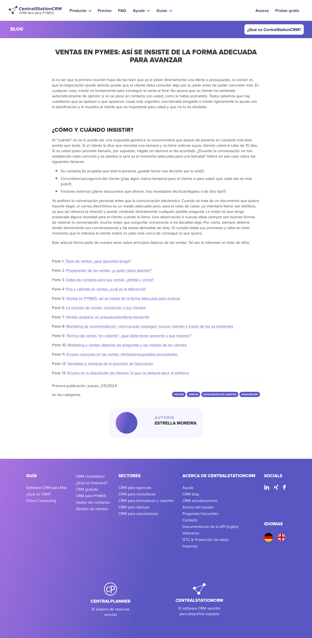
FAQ (122, 10)
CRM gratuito (87, 489)
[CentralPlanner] (110, 600)
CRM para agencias (135, 487)
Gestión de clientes (92, 508)
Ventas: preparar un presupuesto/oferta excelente (107, 317)
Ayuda (187, 487)
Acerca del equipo (197, 507)
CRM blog (190, 494)
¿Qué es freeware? (91, 482)
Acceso (262, 10)
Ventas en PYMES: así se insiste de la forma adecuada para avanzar (123, 298)
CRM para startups (134, 507)
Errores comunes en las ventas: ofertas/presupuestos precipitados (122, 354)
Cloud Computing (41, 500)
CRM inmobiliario (90, 476)
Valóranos (190, 533)
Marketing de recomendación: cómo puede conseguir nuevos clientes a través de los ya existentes (149, 326)
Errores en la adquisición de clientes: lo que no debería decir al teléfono (128, 373)
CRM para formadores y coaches (146, 500)
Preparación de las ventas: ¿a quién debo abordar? (108, 270)
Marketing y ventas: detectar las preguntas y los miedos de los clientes (127, 345)
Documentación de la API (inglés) (210, 526)
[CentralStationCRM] (199, 600)
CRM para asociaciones (138, 513)
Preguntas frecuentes (200, 513)
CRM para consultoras (137, 494)
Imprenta (189, 546)
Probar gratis (287, 10)
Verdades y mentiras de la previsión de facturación (110, 363)
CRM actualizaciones (200, 500)
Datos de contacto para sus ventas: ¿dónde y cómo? (110, 279)
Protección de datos (212, 539)
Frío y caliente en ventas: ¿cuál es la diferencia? (106, 289)
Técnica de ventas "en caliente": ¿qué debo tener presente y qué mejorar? (128, 335)
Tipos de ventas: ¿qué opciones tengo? (98, 261)
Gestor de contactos (93, 502)
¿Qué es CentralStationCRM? (274, 29)
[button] (80, 10)
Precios (105, 10)
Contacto (190, 520)
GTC (186, 539)
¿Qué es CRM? (38, 494)
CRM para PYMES (91, 495)
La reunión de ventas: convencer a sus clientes (106, 307)
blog (16, 29)
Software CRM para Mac (46, 487)
